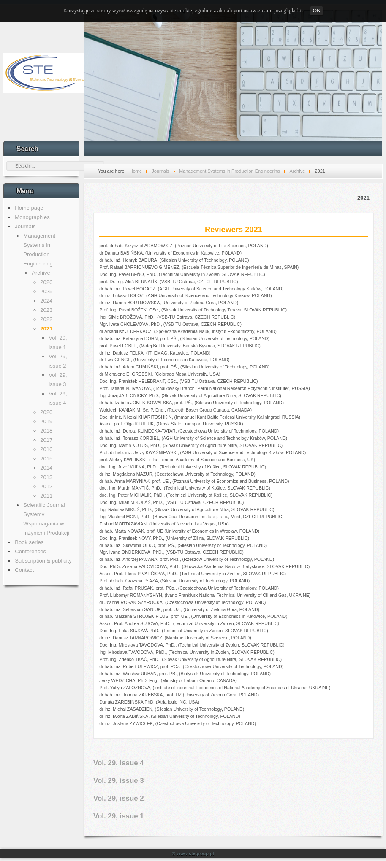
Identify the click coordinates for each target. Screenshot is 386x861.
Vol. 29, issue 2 (118, 798)
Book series (29, 542)
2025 (46, 291)
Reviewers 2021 (233, 229)
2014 (46, 468)
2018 (46, 431)
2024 (46, 301)
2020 (46, 412)
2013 (46, 477)
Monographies (32, 217)
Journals (25, 226)
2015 (46, 458)
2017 (46, 440)
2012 (46, 486)
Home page (29, 208)
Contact (24, 570)
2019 (46, 421)
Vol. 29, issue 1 (118, 816)
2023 (46, 310)
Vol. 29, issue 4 (118, 763)
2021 (46, 328)
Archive (41, 273)
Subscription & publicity (43, 561)
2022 (46, 319)
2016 (46, 449)
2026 (46, 282)
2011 (46, 496)
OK (317, 10)
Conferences (30, 551)
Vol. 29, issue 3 (118, 781)
